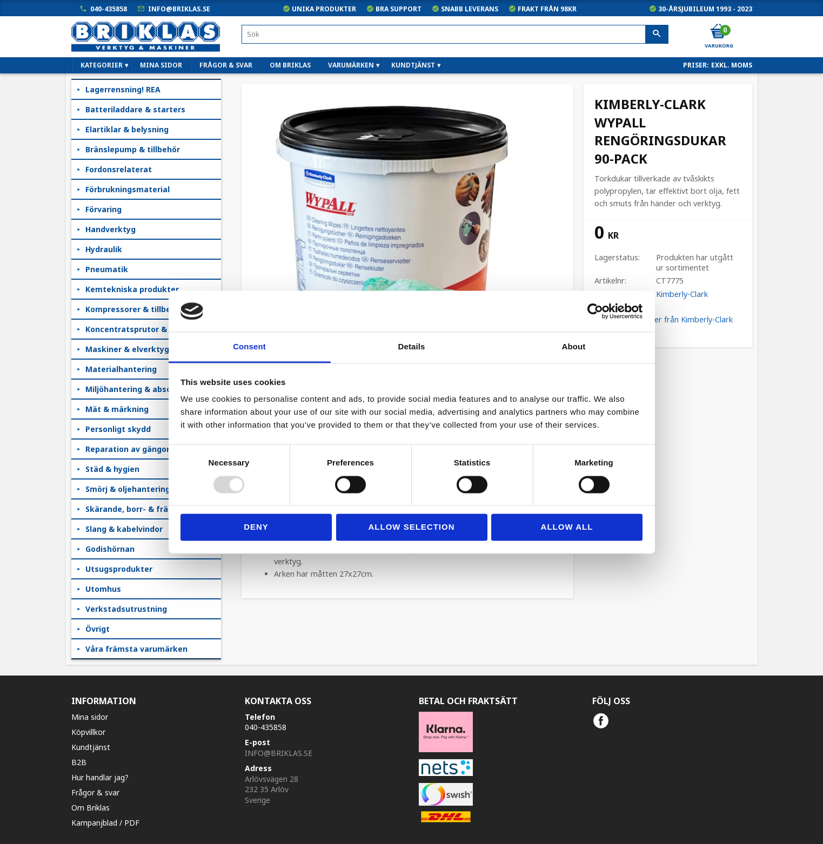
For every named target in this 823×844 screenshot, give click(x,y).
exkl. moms (731, 65)
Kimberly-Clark (682, 294)
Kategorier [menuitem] (102, 65)
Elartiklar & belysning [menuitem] (127, 129)
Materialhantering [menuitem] (121, 369)
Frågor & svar (95, 792)
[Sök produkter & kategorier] (455, 34)
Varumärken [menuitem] (351, 65)
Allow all (567, 527)
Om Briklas (90, 807)
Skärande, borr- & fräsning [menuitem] (137, 509)
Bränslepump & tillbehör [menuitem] (132, 149)
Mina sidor (89, 717)
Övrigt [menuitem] (97, 629)
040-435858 (108, 8)
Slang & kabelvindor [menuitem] (124, 529)
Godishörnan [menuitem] (110, 549)
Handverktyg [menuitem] (110, 229)
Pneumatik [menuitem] (106, 269)
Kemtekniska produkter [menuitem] (132, 289)
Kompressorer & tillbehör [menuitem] (134, 309)
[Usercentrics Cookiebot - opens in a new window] (595, 311)
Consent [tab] (249, 347)
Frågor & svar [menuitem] (225, 65)
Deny (256, 527)
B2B (78, 762)
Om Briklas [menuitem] (290, 65)
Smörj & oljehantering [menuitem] (127, 489)
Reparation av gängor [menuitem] (127, 449)
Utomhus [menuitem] (103, 589)
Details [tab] (411, 347)
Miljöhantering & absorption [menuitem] (140, 389)
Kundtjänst (90, 747)
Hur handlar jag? (100, 777)
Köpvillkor (88, 732)
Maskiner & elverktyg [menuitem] (127, 349)
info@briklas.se (179, 8)
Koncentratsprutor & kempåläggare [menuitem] (153, 329)
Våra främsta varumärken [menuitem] (136, 649)
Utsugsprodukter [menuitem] (118, 569)
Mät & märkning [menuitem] (117, 409)
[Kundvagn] (718, 31)
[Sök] (656, 34)
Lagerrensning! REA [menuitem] (122, 89)
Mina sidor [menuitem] (161, 65)
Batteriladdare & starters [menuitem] (135, 109)
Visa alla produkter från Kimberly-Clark (663, 319)
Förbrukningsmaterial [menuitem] (127, 189)
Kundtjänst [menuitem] (413, 65)
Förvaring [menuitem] (103, 209)
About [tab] (574, 347)
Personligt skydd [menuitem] (118, 429)
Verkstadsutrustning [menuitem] (126, 609)
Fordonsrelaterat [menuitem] (118, 169)
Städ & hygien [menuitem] (112, 469)
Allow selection (412, 527)
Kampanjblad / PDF (105, 823)
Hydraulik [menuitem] (103, 249)
